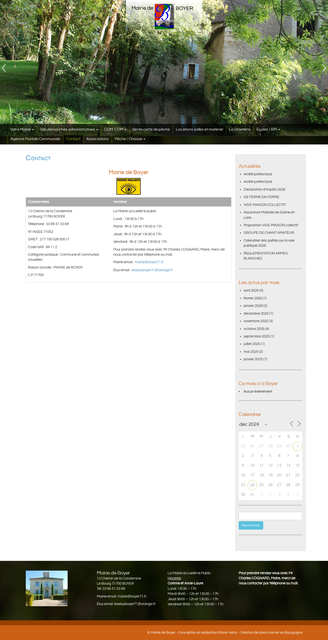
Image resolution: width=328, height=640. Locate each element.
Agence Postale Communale (35, 139)
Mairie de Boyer (163, 632)
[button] (3, 68)
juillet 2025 (252, 344)
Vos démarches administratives (69, 129)
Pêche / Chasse (130, 139)
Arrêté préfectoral (258, 174)
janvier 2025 (253, 359)
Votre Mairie (22, 129)
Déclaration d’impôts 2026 (264, 189)
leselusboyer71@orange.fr (152, 270)
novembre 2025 (256, 321)
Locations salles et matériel (199, 129)
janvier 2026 (253, 306)
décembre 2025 (256, 313)
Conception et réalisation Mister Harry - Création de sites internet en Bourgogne (240, 632)
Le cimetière (239, 129)
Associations (97, 139)
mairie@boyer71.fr (149, 262)
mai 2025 (251, 352)
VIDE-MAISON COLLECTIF (265, 205)
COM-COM (115, 129)
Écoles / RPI (268, 129)
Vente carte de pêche (151, 129)
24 (252, 485)
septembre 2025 (257, 336)
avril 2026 (251, 290)
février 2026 (253, 298)
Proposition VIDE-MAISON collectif (271, 225)
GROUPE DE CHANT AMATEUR (269, 233)
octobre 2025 (254, 329)
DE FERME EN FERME (261, 197)
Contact (73, 139)
